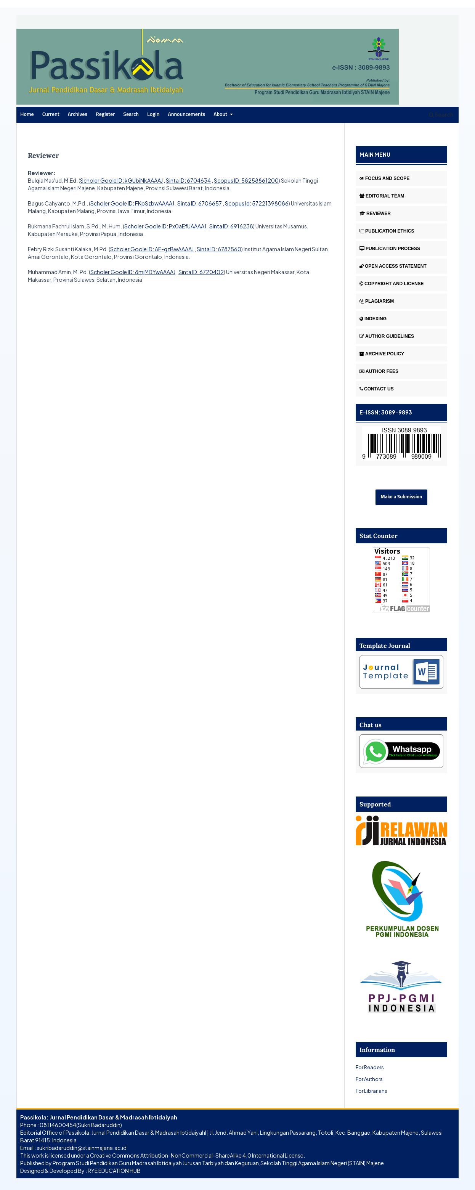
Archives (77, 114)
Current (50, 114)
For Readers (370, 1067)
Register (105, 114)
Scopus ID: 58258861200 (246, 180)
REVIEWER (375, 213)
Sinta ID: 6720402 (201, 271)
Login (153, 114)
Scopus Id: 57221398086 (257, 203)
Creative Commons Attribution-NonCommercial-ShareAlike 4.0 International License (196, 1155)
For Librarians (371, 1090)
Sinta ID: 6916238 (231, 226)
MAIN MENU (374, 154)
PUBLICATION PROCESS (389, 248)
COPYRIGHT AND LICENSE (391, 283)
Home (27, 114)
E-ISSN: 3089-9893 (385, 412)
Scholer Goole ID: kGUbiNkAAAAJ (121, 180)
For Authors (369, 1079)
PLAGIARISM (376, 301)
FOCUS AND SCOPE (384, 178)
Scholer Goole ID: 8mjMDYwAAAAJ (132, 271)
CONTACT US (376, 389)
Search (131, 114)
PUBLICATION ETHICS (386, 231)
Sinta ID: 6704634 (188, 180)
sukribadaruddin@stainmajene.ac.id (82, 1147)
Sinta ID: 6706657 (199, 203)
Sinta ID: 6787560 (219, 249)
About (220, 114)
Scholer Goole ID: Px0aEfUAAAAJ (165, 226)
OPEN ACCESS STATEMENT (393, 266)
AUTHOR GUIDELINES (386, 336)
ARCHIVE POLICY (381, 354)
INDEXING (373, 318)
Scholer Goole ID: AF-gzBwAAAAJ (152, 249)
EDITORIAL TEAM (381, 196)
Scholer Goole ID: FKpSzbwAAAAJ (132, 203)
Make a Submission (401, 497)
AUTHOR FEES (378, 371)
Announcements (186, 114)
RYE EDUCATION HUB (114, 1170)
